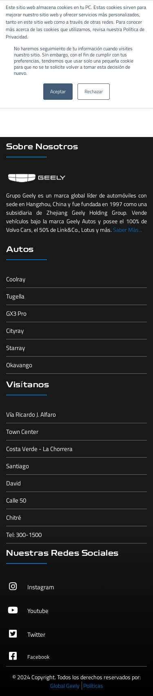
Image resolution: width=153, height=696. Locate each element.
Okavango (19, 365)
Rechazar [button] (93, 91)
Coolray (15, 279)
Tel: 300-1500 (24, 534)
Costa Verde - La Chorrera (39, 449)
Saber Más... (127, 229)
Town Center (22, 431)
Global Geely (65, 685)
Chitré (13, 517)
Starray (15, 347)
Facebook (38, 657)
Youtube (38, 610)
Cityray (15, 330)
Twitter (36, 634)
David (13, 483)
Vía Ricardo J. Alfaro (31, 414)
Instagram (40, 587)
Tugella (15, 296)
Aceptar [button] (58, 91)
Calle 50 (16, 500)
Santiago (17, 466)
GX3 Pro (16, 313)
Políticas (93, 685)
